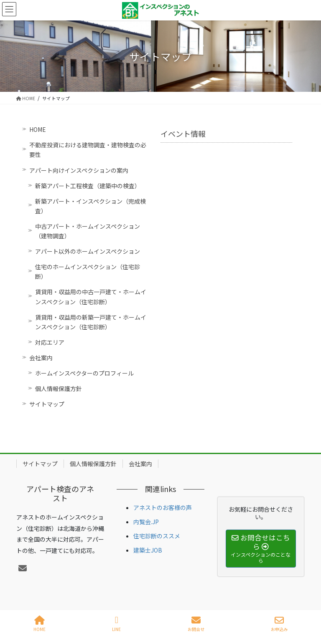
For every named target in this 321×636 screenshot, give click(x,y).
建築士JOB (147, 550)
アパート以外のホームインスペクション (87, 251)
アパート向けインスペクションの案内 (78, 170)
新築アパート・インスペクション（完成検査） (90, 206)
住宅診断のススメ (156, 536)
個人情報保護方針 (58, 388)
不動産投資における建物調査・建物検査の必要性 (87, 150)
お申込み (279, 624)
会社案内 (41, 357)
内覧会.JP (146, 521)
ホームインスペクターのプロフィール (84, 373)
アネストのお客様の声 (162, 507)
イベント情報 (183, 133)
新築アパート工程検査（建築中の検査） (87, 186)
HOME (37, 129)
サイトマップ (46, 404)
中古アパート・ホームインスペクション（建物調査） (87, 231)
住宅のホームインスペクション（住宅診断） (87, 271)
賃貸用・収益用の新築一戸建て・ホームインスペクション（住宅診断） (90, 322)
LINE (116, 624)
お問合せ (196, 624)
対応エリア (49, 342)
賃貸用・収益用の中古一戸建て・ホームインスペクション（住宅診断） (90, 296)
